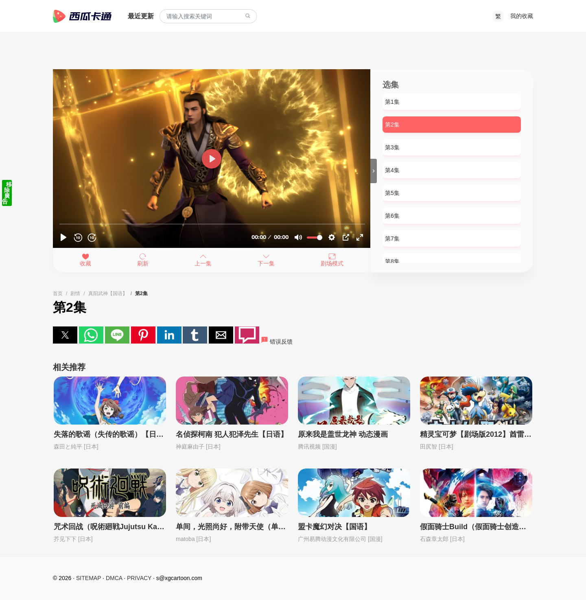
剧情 (75, 293)
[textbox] (208, 16)
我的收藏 (521, 16)
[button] (65, 335)
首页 (58, 293)
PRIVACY (139, 578)
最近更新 (141, 16)
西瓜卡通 (82, 16)
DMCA (114, 578)
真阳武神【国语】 (107, 293)
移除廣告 (7, 193)
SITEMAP (88, 578)
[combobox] (208, 16)
